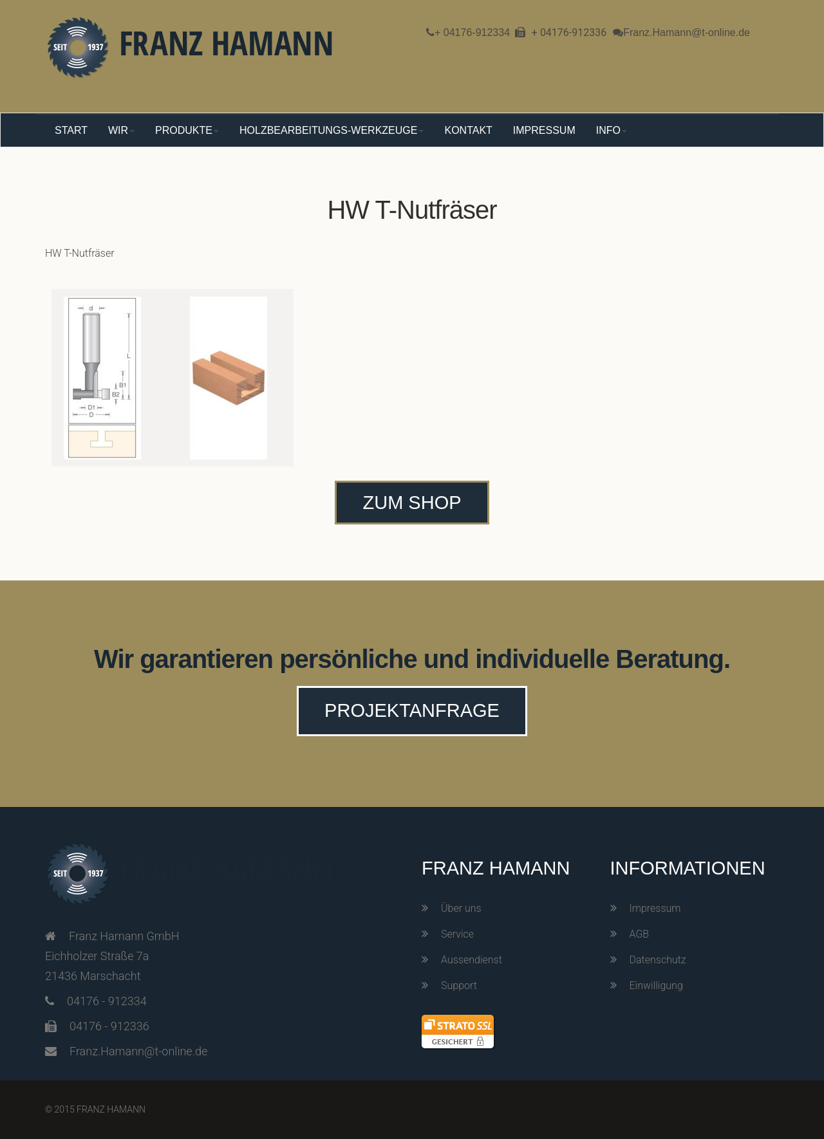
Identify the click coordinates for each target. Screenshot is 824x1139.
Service (457, 934)
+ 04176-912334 (472, 32)
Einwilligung (656, 985)
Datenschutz (658, 960)
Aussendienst (471, 960)
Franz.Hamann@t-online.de (686, 32)
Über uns (461, 908)
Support (459, 985)
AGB (640, 934)
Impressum (655, 908)
